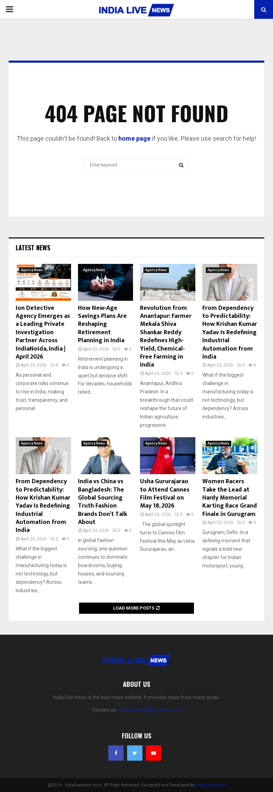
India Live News (211, 785)
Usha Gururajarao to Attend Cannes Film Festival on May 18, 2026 (164, 493)
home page (134, 138)
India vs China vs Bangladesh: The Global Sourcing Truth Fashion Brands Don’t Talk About (102, 501)
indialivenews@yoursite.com (149, 710)
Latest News (33, 247)
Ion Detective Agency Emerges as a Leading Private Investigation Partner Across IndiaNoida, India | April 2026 (43, 332)
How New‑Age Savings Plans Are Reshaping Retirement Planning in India (102, 324)
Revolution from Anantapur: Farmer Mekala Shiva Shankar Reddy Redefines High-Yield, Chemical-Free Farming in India (166, 336)
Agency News (32, 270)
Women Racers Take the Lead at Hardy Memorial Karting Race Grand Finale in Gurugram (229, 497)
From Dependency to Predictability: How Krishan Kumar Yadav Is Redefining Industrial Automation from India (229, 332)
